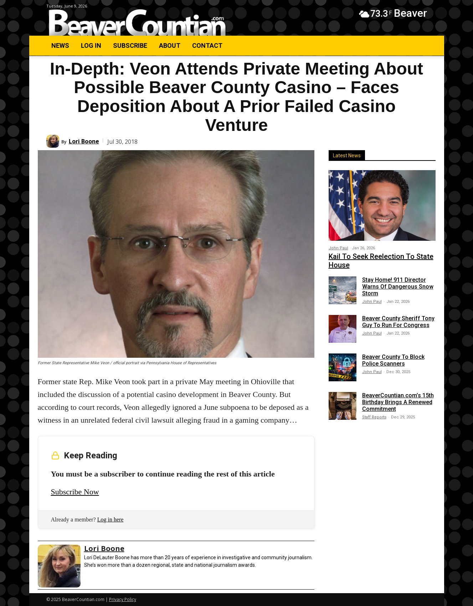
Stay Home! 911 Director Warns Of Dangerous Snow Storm (397, 286)
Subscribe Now (75, 491)
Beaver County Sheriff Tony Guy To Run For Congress (398, 322)
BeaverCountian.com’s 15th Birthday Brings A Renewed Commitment (398, 402)
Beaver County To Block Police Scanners (393, 360)
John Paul (338, 248)
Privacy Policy (122, 599)
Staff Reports (374, 417)
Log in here (110, 519)
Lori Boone (84, 141)
